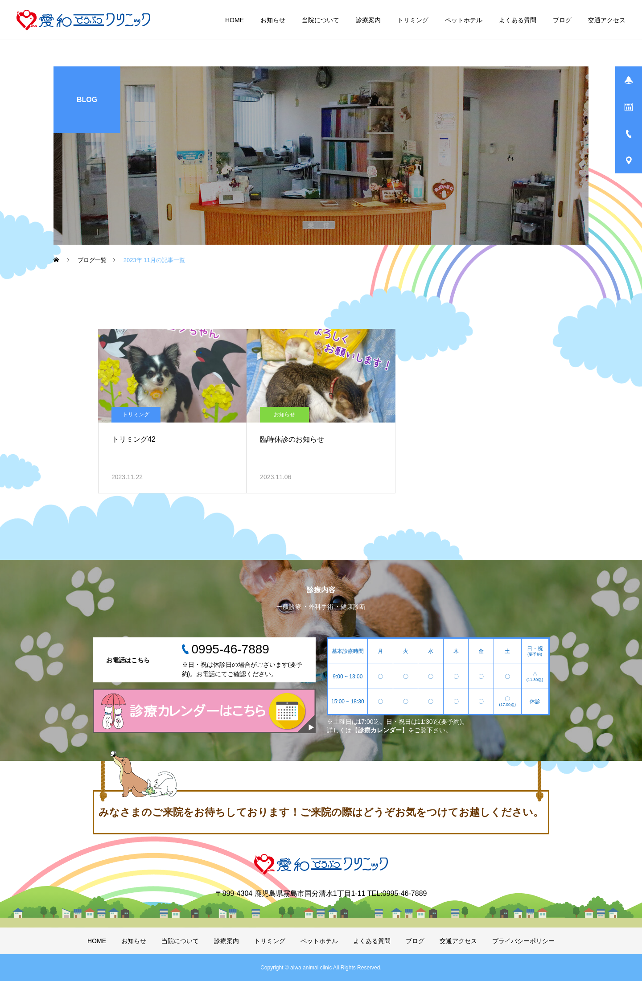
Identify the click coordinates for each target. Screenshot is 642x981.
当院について (320, 20)
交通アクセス (607, 20)
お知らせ (272, 20)
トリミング (412, 20)
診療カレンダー (380, 730)
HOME (234, 20)
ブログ (562, 20)
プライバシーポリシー (523, 940)
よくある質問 (517, 20)
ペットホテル (463, 20)
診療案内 (368, 20)
